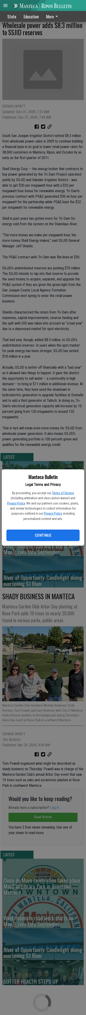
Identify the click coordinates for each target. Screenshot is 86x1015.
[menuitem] (53, 16)
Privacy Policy (16, 503)
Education (31, 17)
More (52, 17)
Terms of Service (63, 493)
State (11, 17)
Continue (43, 535)
